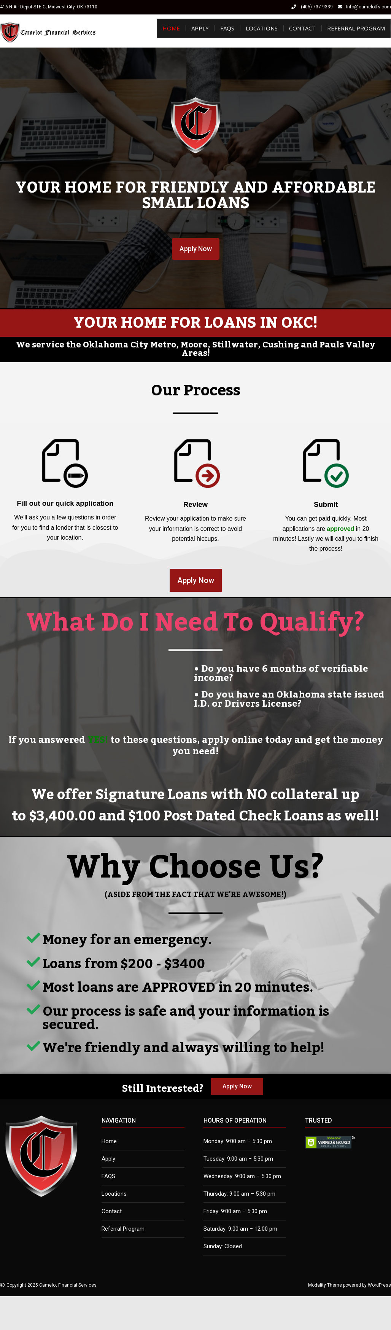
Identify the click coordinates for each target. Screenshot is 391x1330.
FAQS (227, 28)
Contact (302, 28)
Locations (262, 28)
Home (171, 28)
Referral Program (356, 28)
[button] (195, 249)
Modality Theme (325, 1285)
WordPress (379, 1285)
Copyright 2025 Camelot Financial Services (51, 1285)
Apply (200, 28)
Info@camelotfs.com (368, 7)
